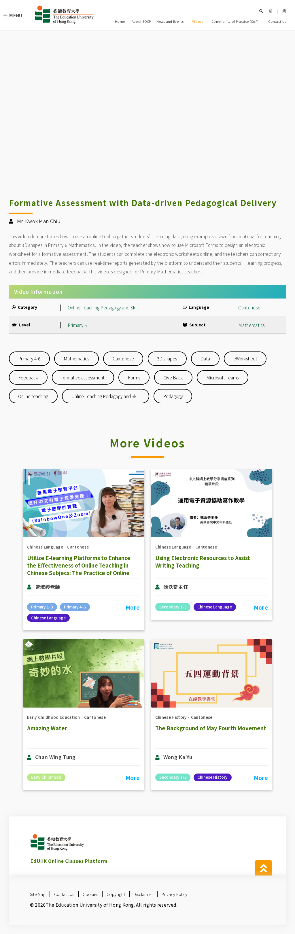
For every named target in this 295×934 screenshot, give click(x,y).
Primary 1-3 (42, 607)
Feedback (28, 377)
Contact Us (277, 21)
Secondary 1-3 (173, 607)
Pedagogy (173, 396)
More (133, 607)
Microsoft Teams (222, 377)
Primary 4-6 (29, 358)
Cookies (90, 894)
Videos (197, 21)
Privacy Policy (174, 894)
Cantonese (249, 307)
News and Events (170, 21)
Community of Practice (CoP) (234, 21)
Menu (15, 15)
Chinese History (171, 717)
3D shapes (167, 358)
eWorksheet (245, 358)
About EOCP (141, 21)
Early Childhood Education (53, 717)
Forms (134, 377)
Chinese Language (45, 547)
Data (205, 358)
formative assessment (83, 377)
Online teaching (33, 396)
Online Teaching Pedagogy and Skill (105, 396)
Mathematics (251, 325)
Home (120, 21)
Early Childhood (46, 777)
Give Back (173, 377)
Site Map (38, 894)
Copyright (116, 894)
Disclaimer (143, 894)
